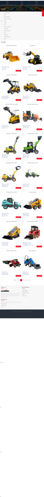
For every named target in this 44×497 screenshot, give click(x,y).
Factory (7, 3)
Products (36, 1)
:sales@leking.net (3, 305)
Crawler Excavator (25, 290)
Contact (36, 3)
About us (3, 287)
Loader (8, 10)
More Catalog (24, 295)
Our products (25, 287)
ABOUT (22, 3)
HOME (7, 1)
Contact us (4, 299)
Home (2, 10)
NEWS (22, 1)
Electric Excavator (25, 291)
